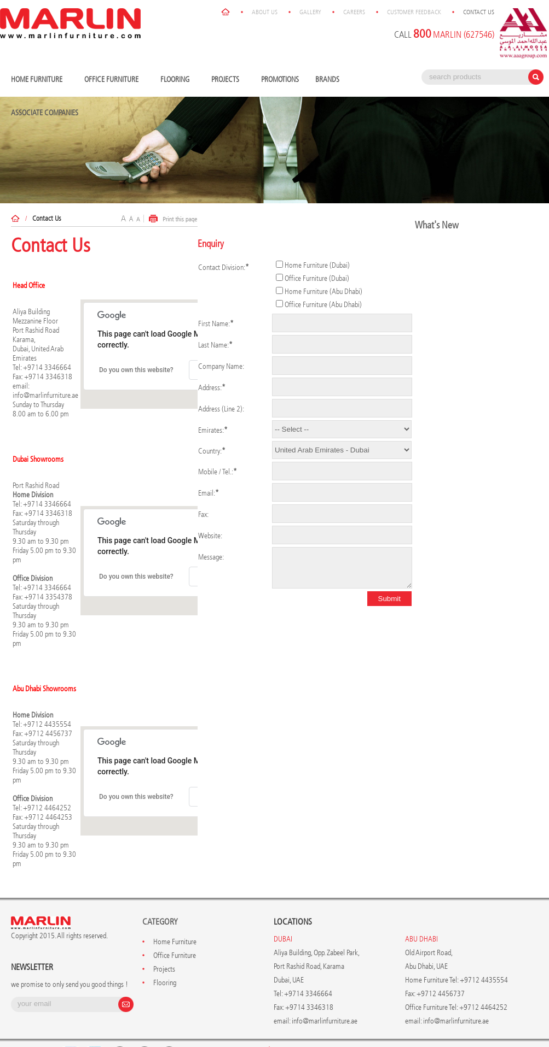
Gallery (310, 12)
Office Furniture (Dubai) (317, 278)
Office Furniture (114, 80)
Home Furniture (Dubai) (317, 265)
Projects (228, 80)
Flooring (177, 80)
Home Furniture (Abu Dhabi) (323, 291)
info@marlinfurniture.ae (45, 395)
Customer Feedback (414, 12)
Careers (354, 12)
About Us (265, 12)
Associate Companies (44, 112)
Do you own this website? (136, 370)
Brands (330, 80)
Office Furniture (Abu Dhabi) (323, 304)
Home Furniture (39, 80)
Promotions (280, 79)
